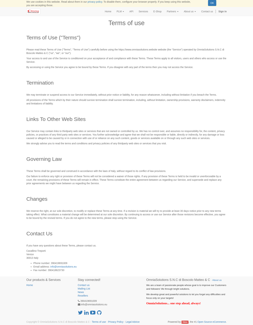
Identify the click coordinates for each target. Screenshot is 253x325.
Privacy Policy (115, 321)
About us (217, 280)
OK (212, 3)
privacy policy (94, 1)
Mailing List (84, 288)
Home (29, 285)
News (81, 292)
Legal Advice (133, 321)
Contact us (84, 285)
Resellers (83, 295)
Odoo (185, 322)
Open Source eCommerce (211, 321)
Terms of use (99, 321)
